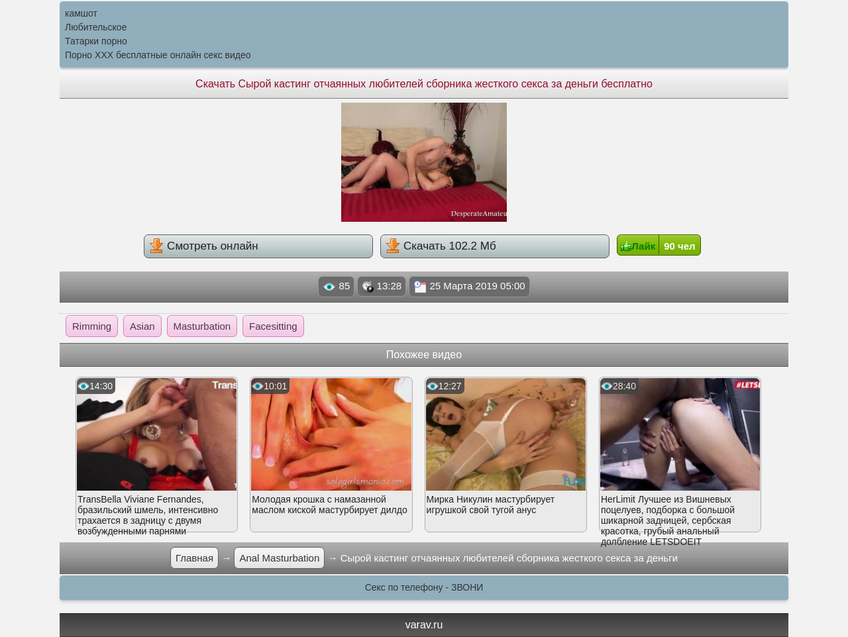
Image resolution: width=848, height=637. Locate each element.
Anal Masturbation (279, 558)
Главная (194, 558)
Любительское (96, 27)
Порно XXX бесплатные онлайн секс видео (158, 55)
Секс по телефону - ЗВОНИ (424, 587)
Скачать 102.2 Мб (441, 245)
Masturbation (202, 326)
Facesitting (273, 326)
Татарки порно (96, 41)
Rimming (91, 326)
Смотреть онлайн (203, 245)
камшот (81, 13)
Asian (142, 326)
